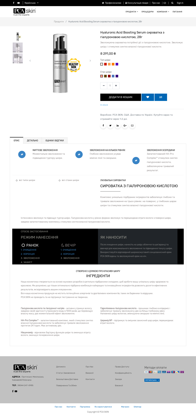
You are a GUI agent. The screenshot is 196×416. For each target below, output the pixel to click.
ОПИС (16, 140)
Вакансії (89, 373)
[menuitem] (132, 12)
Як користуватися (103, 407)
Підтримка (85, 407)
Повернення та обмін (66, 385)
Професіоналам (111, 3)
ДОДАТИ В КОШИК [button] (120, 97)
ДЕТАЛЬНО (32, 140)
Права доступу (122, 366)
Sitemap (138, 407)
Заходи (118, 379)
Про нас (156, 3)
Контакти (90, 379)
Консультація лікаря (137, 3)
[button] (30, 60)
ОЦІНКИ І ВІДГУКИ (54, 140)
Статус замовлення (65, 373)
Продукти (59, 21)
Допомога (60, 366)
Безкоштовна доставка (67, 379)
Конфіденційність (123, 373)
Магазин (126, 407)
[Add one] (116, 85)
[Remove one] (103, 85)
